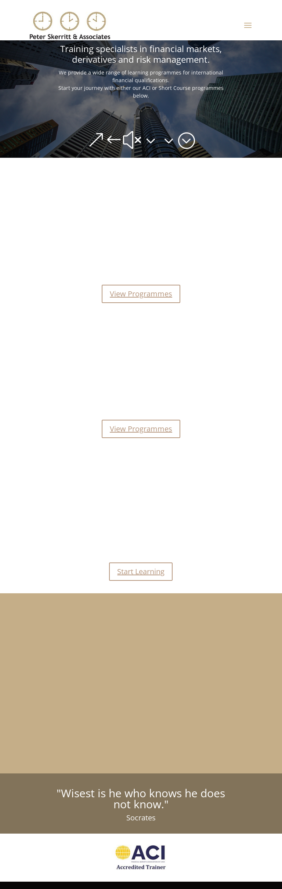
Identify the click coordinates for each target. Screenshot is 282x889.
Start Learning (140, 571)
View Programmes (141, 294)
